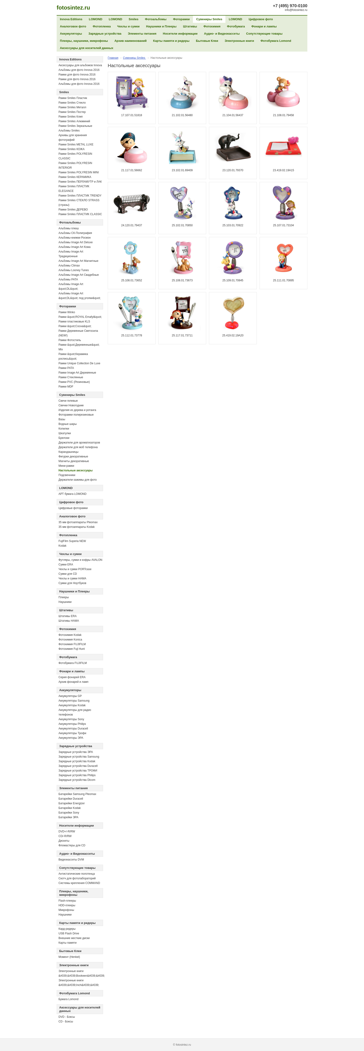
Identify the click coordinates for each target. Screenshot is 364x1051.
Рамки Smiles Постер (72, 112)
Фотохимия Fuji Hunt (71, 648)
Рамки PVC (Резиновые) (74, 382)
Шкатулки (64, 433)
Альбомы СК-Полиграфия (75, 233)
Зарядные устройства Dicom (76, 780)
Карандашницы (68, 451)
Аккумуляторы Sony (71, 719)
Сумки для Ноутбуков (72, 583)
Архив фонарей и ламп (73, 681)
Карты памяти (67, 942)
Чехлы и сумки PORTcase (74, 569)
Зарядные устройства (104, 33)
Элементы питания (142, 33)
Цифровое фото (261, 19)
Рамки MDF (65, 386)
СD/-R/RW (65, 836)
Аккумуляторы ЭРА (70, 737)
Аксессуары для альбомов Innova (80, 65)
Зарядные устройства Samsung (78, 756)
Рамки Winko (66, 312)
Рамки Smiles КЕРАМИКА (74, 177)
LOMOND (95, 19)
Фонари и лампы (264, 26)
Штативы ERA (67, 616)
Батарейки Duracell (70, 798)
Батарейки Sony (68, 812)
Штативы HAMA (68, 620)
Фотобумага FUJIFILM (72, 663)
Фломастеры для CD (71, 845)
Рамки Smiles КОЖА (71, 149)
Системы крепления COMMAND (79, 883)
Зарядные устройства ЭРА (75, 752)
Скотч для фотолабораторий (77, 878)
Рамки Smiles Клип (70, 116)
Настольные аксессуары (75, 470)
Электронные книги (239, 41)
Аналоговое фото (73, 26)
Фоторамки (181, 19)
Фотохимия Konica (70, 639)
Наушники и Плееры (161, 26)
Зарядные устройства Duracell (78, 766)
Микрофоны (66, 910)
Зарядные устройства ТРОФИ (77, 770)
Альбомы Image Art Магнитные (78, 261)
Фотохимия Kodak (69, 635)
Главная (113, 57)
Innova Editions (71, 19)
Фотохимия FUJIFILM (72, 644)
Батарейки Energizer (71, 803)
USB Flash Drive (68, 933)
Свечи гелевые (68, 400)
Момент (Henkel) (69, 957)
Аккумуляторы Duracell (73, 728)
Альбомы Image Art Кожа (74, 247)
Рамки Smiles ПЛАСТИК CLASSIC (80, 214)
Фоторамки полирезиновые (76, 414)
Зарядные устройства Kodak (76, 761)
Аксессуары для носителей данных (86, 48)
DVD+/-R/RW (66, 831)
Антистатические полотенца (76, 873)
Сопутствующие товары (264, 33)
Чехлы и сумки (128, 26)
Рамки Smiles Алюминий (74, 121)
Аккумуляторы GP (70, 696)
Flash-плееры (67, 900)
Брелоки (63, 438)
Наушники (65, 602)
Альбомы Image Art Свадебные (78, 274)
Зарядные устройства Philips (77, 775)
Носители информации (180, 33)
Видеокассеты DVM (71, 859)
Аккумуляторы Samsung (74, 700)
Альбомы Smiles (69, 130)
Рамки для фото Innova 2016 (76, 74)
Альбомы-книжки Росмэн (74, 237)
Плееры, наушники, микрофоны (84, 41)
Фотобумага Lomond (275, 41)
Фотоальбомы (155, 19)
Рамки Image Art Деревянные (77, 372)
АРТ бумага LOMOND (72, 494)
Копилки (63, 428)
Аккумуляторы (71, 33)
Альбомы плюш (68, 228)
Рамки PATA (66, 368)
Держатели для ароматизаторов (79, 442)
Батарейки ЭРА (68, 817)
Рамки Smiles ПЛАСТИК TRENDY (79, 195)
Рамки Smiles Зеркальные (75, 126)
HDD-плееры (66, 905)
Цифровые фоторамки (73, 508)
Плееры (63, 597)
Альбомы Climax (69, 265)
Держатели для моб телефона (78, 447)
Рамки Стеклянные (70, 377)
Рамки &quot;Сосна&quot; (74, 326)
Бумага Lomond (68, 999)
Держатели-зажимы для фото (77, 479)
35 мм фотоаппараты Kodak (76, 527)
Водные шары (67, 424)
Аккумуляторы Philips (72, 724)
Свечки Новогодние (71, 405)
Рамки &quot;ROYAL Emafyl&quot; (80, 317)
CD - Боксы (65, 1021)
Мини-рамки (66, 465)
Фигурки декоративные (73, 456)
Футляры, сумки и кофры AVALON (80, 560)
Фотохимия (212, 26)
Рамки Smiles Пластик (72, 98)
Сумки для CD (67, 573)
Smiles (133, 19)
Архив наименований (130, 41)
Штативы (190, 26)
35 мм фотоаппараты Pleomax (78, 522)
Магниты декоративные (73, 461)
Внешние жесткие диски (74, 938)
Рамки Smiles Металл (72, 107)
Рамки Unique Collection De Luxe (79, 363)
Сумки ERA (65, 564)
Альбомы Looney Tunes (73, 270)
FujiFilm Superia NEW (72, 541)
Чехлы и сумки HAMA (72, 578)
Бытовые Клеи (207, 41)
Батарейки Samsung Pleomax (77, 794)
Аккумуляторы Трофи (72, 733)
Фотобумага (236, 26)
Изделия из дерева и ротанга (77, 410)
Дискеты (63, 840)
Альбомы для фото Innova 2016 (79, 70)
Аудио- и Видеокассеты (222, 33)
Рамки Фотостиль (69, 340)
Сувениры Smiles (209, 19)
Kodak (62, 545)
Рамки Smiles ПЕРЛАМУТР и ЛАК (80, 181)
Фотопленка (102, 26)
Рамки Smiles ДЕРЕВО (73, 209)
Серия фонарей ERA (71, 677)
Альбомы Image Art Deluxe (75, 242)
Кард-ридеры (66, 928)
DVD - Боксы (66, 1016)
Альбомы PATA (68, 279)
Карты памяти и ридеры (171, 41)
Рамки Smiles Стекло (72, 102)
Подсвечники (66, 475)
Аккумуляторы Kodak (72, 705)
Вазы (61, 419)
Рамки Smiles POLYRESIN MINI (78, 172)
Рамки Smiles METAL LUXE (76, 144)
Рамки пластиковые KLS (74, 321)
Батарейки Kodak (69, 808)
